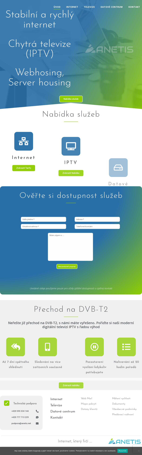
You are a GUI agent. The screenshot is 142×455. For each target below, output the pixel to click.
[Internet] (23, 161)
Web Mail (86, 398)
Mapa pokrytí (88, 404)
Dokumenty (118, 404)
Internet (72, 6)
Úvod (57, 6)
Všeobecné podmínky (124, 409)
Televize (89, 6)
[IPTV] (71, 182)
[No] (138, 451)
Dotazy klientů (89, 409)
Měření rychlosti (121, 398)
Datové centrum (112, 6)
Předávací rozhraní (123, 414)
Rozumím (122, 451)
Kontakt (134, 6)
